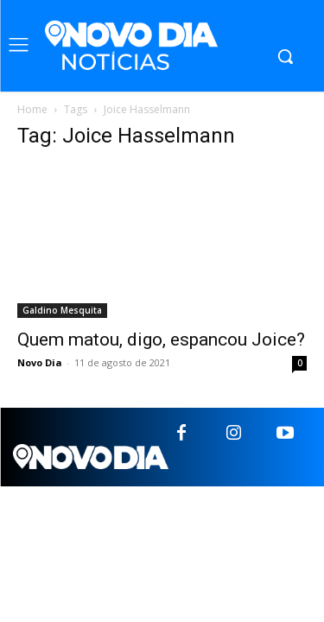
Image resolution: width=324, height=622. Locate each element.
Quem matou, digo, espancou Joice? (161, 339)
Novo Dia (39, 362)
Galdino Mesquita (62, 310)
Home (32, 109)
